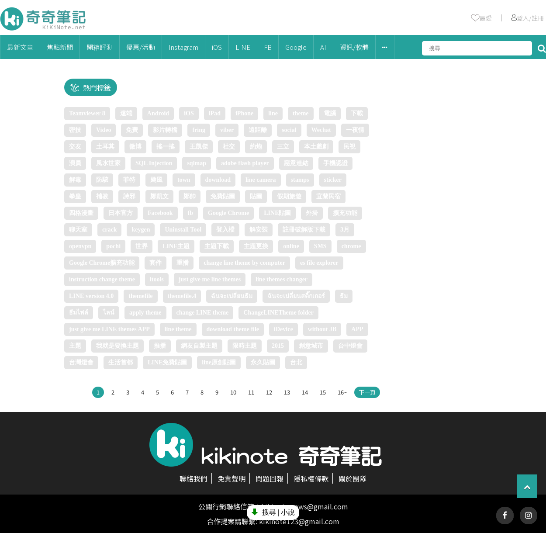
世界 (141, 246)
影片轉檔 (165, 130)
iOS (217, 47)
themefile (140, 296)
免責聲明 (231, 478)
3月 (344, 229)
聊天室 (78, 229)
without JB (322, 329)
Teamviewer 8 (87, 113)
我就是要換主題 (117, 346)
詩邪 (129, 196)
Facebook (160, 213)
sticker (333, 180)
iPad (215, 113)
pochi (113, 246)
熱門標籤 (97, 87)
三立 (283, 146)
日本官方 (120, 213)
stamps (300, 180)
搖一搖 (165, 146)
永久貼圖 (263, 362)
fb (190, 213)
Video (103, 130)
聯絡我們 (193, 478)
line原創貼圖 (219, 362)
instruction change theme (102, 279)
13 (287, 392)
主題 (75, 346)
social (289, 130)
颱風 (156, 180)
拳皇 (75, 196)
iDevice (283, 329)
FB (268, 47)
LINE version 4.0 (91, 296)
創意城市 (311, 346)
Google (296, 47)
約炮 (256, 146)
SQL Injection (153, 163)
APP (357, 329)
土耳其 (105, 146)
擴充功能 (345, 213)
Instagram (183, 47)
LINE (242, 47)
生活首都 (120, 362)
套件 (155, 263)
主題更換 (256, 246)
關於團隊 (352, 478)
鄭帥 (189, 196)
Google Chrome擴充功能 (102, 263)
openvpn (80, 246)
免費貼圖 (223, 196)
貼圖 (256, 196)
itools (157, 279)
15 (323, 392)
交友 (75, 146)
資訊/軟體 (354, 47)
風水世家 (108, 163)
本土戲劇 (316, 146)
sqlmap (196, 163)
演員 (75, 163)
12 (269, 392)
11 (251, 392)
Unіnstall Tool (183, 229)
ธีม (344, 296)
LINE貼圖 (277, 213)
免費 (132, 130)
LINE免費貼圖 (167, 362)
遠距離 (258, 130)
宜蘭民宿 (328, 196)
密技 (75, 130)
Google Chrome (228, 213)
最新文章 (20, 47)
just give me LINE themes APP (109, 329)
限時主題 (244, 346)
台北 (296, 362)
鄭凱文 (159, 196)
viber (227, 130)
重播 (182, 263)
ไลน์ (108, 312)
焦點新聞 (60, 47)
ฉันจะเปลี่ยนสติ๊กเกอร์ (296, 296)
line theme (178, 329)
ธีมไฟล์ (78, 312)
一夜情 (355, 130)
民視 (349, 146)
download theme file (233, 329)
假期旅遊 (289, 196)
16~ (342, 392)
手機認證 (335, 163)
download (218, 180)
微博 (135, 146)
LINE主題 (176, 246)
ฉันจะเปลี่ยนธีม (231, 296)
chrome (351, 246)
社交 (229, 146)
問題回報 (269, 478)
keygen (140, 229)
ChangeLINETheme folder (278, 312)
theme (301, 113)
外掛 (312, 213)
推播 (160, 346)
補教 (102, 196)
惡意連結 (296, 163)
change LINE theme (202, 312)
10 (233, 392)
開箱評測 (99, 47)
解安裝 (258, 229)
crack (109, 229)
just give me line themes (210, 279)
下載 (357, 113)
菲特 (129, 180)
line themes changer (282, 279)
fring (198, 130)
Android (158, 113)
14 (305, 392)
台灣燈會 (81, 362)
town (183, 180)
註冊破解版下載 (304, 229)
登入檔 (225, 229)
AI (323, 47)
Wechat (321, 130)
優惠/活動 (140, 47)
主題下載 (216, 246)
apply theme (145, 312)
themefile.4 (182, 296)
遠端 (126, 113)
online (291, 246)
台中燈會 (350, 346)
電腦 (330, 113)
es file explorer (319, 263)
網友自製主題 (199, 346)
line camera (260, 180)
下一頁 (367, 392)
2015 (278, 346)
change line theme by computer (244, 263)
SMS (320, 246)
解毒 (75, 180)
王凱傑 (199, 146)
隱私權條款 (311, 478)
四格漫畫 (81, 213)
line (273, 113)
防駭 (102, 180)
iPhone (244, 113)
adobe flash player (245, 163)
